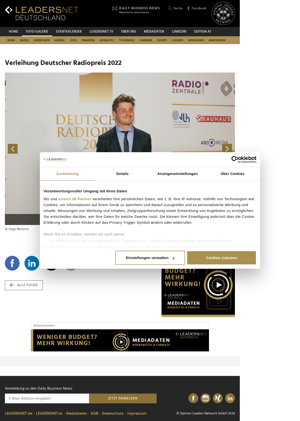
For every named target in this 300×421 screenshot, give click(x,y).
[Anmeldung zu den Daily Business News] (47, 398)
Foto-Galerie (37, 31)
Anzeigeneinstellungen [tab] (177, 174)
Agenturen (41, 40)
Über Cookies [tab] (233, 174)
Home (13, 31)
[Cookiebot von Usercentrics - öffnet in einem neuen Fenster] (235, 159)
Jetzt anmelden (123, 398)
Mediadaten (154, 31)
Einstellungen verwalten (150, 258)
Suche (175, 8)
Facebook (196, 9)
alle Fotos (24, 285)
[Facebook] (193, 398)
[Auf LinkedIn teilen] (31, 263)
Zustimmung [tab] (67, 174)
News (11, 40)
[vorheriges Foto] (62, 149)
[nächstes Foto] (177, 149)
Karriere (145, 40)
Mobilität (107, 40)
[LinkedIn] (230, 398)
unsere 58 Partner (74, 199)
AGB (94, 413)
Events (162, 40)
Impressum (136, 413)
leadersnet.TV (101, 31)
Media (24, 40)
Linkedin (179, 31)
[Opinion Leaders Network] (223, 13)
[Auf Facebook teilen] (12, 263)
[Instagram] (205, 398)
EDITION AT (202, 31)
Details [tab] (122, 174)
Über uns (128, 31)
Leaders (177, 40)
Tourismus (127, 40)
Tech (73, 40)
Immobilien (217, 40)
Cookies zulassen (221, 258)
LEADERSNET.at (49, 413)
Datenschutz (113, 413)
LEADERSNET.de (18, 413)
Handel (59, 40)
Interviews (196, 40)
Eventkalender (69, 31)
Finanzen (88, 40)
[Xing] (218, 398)
